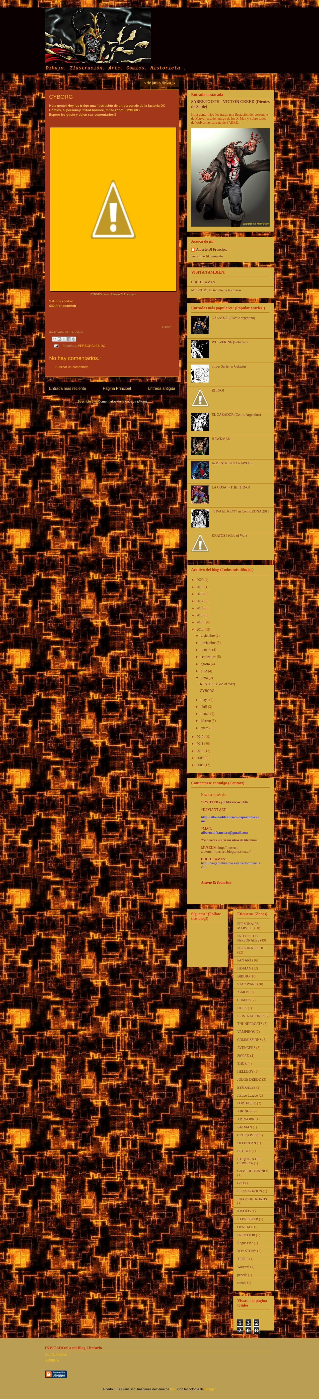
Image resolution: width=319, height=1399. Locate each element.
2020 (201, 580)
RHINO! (218, 390)
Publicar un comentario (71, 367)
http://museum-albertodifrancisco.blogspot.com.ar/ (226, 850)
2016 (201, 608)
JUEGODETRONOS (252, 1199)
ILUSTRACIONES (251, 1016)
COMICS (244, 1000)
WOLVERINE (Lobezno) (230, 342)
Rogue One (245, 1243)
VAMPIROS (246, 1032)
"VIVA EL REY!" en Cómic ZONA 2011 (240, 511)
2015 (201, 615)
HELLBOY (245, 1071)
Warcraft (243, 1267)
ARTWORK (246, 1119)
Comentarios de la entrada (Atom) (122, 401)
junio (205, 678)
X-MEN (243, 992)
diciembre (208, 635)
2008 (201, 765)
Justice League (247, 1095)
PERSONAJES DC (91, 346)
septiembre (209, 657)
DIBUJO (243, 976)
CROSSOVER (247, 1135)
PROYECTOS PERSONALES (248, 938)
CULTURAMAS (203, 282)
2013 (201, 629)
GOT (240, 1183)
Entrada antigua (161, 388)
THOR (242, 1063)
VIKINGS (244, 1111)
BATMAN (244, 1127)
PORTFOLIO (246, 1103)
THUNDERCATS (249, 1024)
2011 (200, 744)
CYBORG (207, 691)
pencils (242, 1275)
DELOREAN (246, 1143)
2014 (201, 622)
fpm (173, 1389)
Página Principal (117, 388)
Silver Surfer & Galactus (229, 366)
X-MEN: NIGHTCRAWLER (232, 463)
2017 (201, 601)
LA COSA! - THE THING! (231, 487)
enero (205, 728)
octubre (206, 650)
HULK (242, 1008)
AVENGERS (246, 1048)
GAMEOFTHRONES (252, 1171)
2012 (201, 737)
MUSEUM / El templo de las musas (216, 290)
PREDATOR (246, 1235)
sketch (241, 1283)
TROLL (242, 1259)
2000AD (243, 1056)
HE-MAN (244, 968)
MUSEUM (52, 1360)
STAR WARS (246, 984)
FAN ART (244, 960)
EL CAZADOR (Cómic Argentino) (236, 415)
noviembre (208, 643)
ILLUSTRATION (249, 1191)
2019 (201, 587)
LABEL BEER (247, 1219)
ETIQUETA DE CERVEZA (248, 1161)
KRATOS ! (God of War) (229, 535)
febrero (206, 721)
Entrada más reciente (67, 388)
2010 (201, 751)
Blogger (210, 1389)
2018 (201, 594)
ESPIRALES (246, 1087)
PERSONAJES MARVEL (248, 926)
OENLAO (244, 1227)
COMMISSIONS (249, 1040)
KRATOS (244, 1211)
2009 (201, 758)
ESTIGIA (244, 1151)
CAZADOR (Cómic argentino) (233, 318)
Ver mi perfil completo (207, 256)
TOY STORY (246, 1251)
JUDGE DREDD (249, 1079)
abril (204, 707)
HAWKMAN (221, 439)
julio (204, 671)
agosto (206, 664)
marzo (205, 714)
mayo (205, 700)
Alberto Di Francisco (211, 249)
